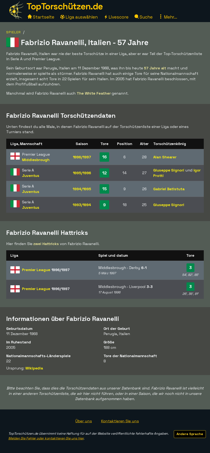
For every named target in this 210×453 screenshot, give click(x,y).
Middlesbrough (35, 159)
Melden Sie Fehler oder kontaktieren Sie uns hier (46, 438)
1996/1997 (82, 157)
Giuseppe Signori (168, 170)
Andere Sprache (190, 434)
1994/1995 (82, 188)
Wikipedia (34, 368)
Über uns (83, 421)
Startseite (41, 17)
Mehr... (168, 17)
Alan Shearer (165, 157)
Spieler (13, 32)
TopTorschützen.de (65, 6)
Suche (144, 17)
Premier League (46, 269)
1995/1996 (82, 172)
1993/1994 (82, 204)
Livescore (116, 17)
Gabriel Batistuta (168, 188)
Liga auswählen (79, 17)
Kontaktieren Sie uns (120, 421)
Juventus (30, 175)
